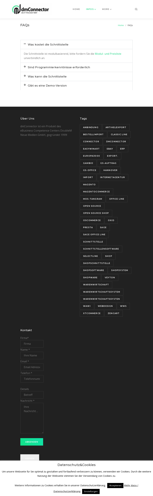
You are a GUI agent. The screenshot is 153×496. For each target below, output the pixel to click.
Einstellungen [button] (91, 491)
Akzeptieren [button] (115, 485)
